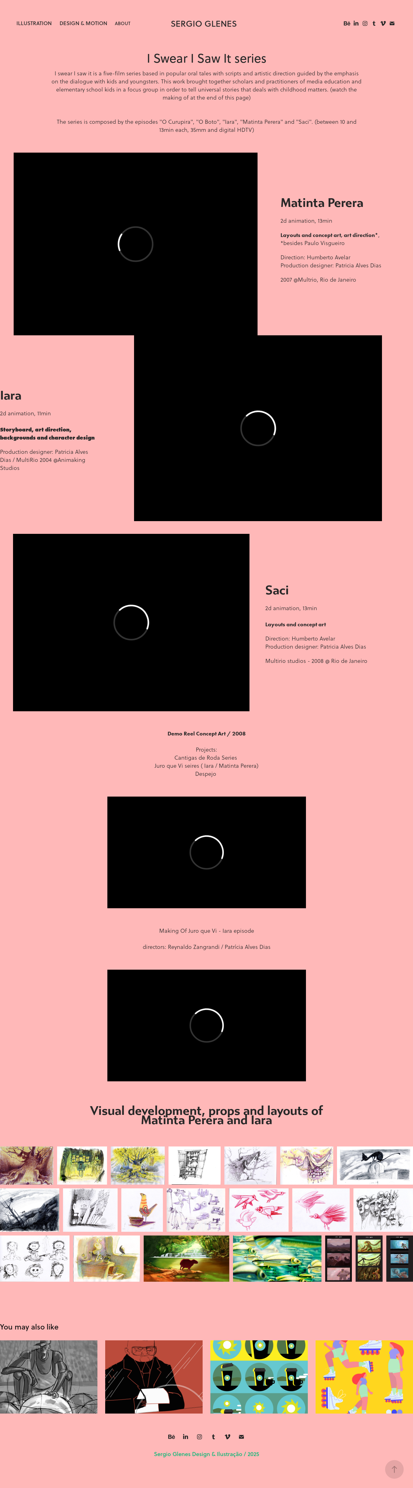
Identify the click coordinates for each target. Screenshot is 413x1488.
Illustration (34, 23)
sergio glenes (204, 23)
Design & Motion (83, 23)
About (122, 23)
